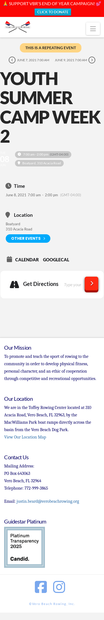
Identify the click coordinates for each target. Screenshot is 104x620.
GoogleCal (56, 259)
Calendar (27, 259)
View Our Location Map (25, 437)
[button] (93, 28)
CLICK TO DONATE (52, 12)
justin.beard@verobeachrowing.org (48, 501)
